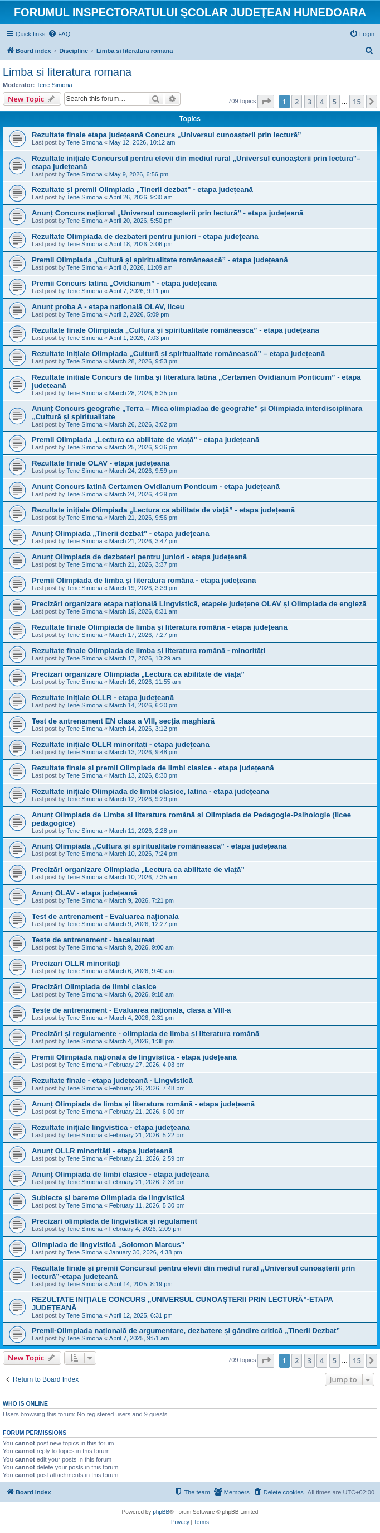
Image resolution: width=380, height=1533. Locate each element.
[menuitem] (59, 34)
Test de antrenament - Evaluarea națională (105, 916)
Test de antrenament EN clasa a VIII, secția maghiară (123, 721)
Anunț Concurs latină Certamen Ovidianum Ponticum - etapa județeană (156, 486)
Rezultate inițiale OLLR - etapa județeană (103, 697)
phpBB (161, 1512)
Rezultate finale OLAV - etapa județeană (100, 463)
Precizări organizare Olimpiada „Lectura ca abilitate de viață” (138, 674)
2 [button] (297, 102)
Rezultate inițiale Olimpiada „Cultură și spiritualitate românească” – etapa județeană (178, 353)
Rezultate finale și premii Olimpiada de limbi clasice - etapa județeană (153, 768)
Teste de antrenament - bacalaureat (93, 940)
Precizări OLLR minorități (76, 963)
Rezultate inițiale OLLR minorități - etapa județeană (121, 744)
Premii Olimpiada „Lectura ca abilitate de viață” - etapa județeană (145, 439)
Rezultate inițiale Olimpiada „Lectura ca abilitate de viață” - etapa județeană (163, 510)
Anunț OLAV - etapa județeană (84, 893)
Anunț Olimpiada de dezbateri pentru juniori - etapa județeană (139, 557)
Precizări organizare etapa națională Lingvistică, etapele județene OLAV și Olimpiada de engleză (199, 604)
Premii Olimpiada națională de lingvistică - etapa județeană (134, 1057)
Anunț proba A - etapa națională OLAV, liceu (108, 307)
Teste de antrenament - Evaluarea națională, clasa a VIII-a (131, 1010)
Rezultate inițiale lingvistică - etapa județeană (111, 1127)
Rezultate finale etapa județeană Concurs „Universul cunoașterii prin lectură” (166, 135)
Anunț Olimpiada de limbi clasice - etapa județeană (120, 1174)
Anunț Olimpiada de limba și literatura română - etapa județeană (143, 1104)
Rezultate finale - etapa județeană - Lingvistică (112, 1080)
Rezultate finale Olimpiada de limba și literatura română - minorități (148, 650)
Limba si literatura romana (67, 72)
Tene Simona (54, 85)
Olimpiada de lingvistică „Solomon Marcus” (108, 1244)
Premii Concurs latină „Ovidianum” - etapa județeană (124, 283)
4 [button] (322, 102)
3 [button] (309, 102)
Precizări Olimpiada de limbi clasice (94, 987)
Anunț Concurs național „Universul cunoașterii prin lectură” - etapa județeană (167, 213)
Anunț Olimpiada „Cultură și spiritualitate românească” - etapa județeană (159, 846)
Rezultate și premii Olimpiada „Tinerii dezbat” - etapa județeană (142, 189)
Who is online (25, 1403)
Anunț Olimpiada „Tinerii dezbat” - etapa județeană (121, 533)
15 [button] (357, 102)
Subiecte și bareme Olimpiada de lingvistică (108, 1198)
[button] (265, 101)
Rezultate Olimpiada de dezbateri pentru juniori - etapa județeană (145, 236)
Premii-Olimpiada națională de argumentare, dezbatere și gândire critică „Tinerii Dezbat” (186, 1330)
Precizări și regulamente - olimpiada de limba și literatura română (145, 1033)
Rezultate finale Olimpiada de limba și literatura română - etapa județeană (160, 627)
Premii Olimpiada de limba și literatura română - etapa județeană (144, 580)
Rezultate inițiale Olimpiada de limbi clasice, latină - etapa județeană (150, 791)
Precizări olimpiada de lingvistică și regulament (114, 1221)
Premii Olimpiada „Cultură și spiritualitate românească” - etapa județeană (160, 260)
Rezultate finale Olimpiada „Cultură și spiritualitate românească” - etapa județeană (175, 330)
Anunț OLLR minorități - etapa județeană (102, 1151)
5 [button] (335, 102)
